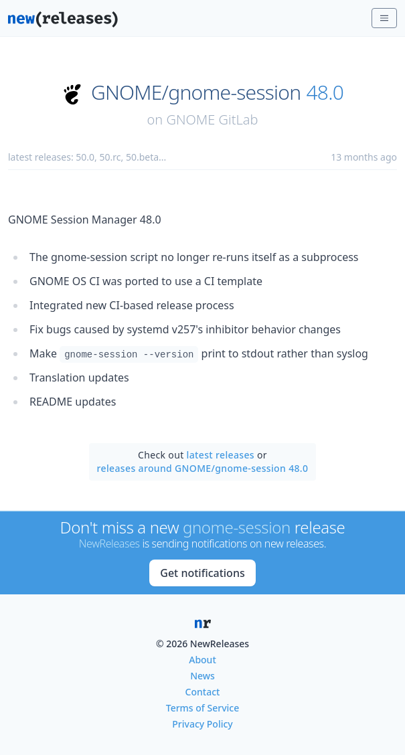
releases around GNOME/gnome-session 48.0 (203, 468)
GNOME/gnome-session (196, 92)
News (202, 675)
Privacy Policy (202, 724)
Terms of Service (202, 707)
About (202, 659)
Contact (202, 691)
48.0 (324, 92)
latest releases (220, 454)
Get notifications (202, 573)
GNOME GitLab (212, 119)
